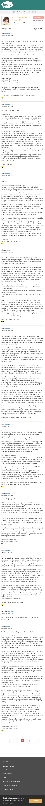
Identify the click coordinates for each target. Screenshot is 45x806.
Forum (3, 12)
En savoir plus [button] (8, 803)
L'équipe (5, 770)
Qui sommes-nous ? (9, 766)
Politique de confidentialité (11, 781)
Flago (15, 23)
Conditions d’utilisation (10, 785)
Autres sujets (11, 12)
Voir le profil (9, 33)
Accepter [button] (35, 800)
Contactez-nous (8, 789)
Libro (4, 778)
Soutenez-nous (7, 774)
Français (6, 762)
